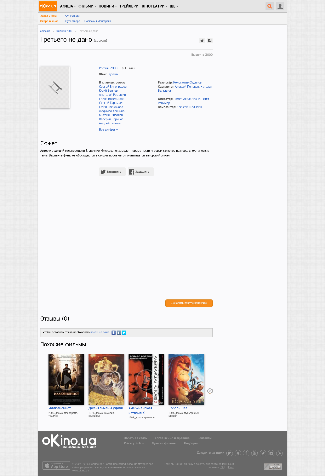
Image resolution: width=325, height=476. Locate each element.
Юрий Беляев (108, 90)
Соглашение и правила (172, 438)
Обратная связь (135, 438)
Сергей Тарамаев (111, 103)
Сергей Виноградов (113, 86)
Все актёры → (108, 129)
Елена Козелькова (111, 99)
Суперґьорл (72, 15)
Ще (173, 6)
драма (113, 74)
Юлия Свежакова (111, 107)
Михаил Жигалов (111, 115)
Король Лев (178, 408)
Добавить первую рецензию (189, 303)
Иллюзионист (60, 408)
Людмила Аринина (112, 111)
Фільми (85, 6)
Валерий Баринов (111, 119)
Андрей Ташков (110, 123)
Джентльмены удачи (106, 408)
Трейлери (128, 6)
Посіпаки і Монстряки (97, 21)
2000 (114, 68)
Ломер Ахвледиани (186, 99)
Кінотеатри (153, 6)
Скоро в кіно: (49, 21)
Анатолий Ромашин (112, 95)
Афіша (66, 6)
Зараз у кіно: (48, 15)
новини (106, 6)
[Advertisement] (126, 243)
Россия (104, 68)
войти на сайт (99, 332)
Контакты (205, 438)
